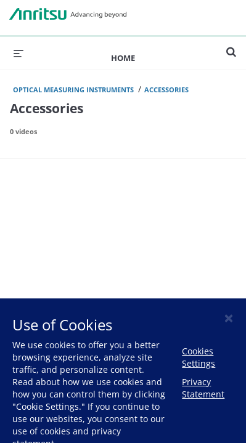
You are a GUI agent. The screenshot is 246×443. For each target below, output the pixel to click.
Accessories (166, 89)
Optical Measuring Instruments (73, 89)
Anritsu (67, 14)
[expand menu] (18, 53)
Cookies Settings (198, 357)
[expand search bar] (231, 46)
